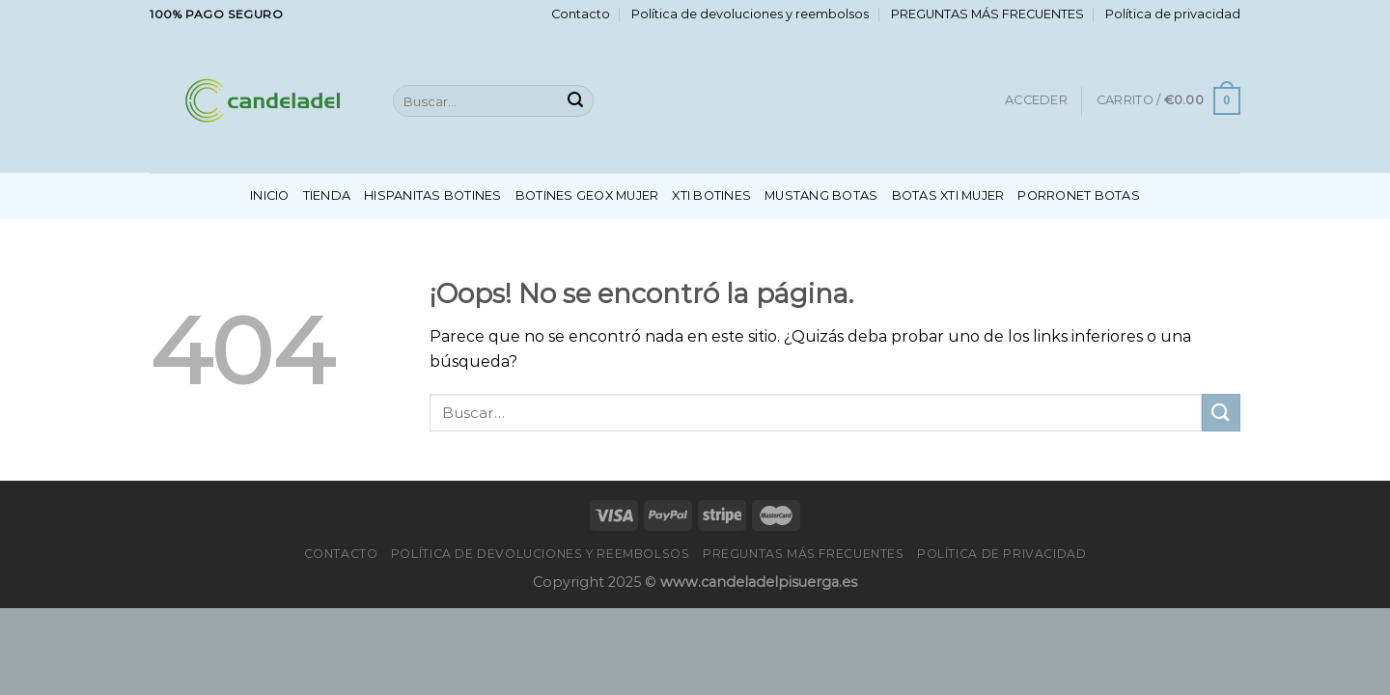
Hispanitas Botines (433, 195)
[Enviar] (575, 101)
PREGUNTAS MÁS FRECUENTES (987, 14)
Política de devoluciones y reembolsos (750, 14)
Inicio (270, 195)
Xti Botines (711, 195)
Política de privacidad (1172, 14)
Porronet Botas (1078, 195)
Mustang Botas (820, 195)
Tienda (327, 195)
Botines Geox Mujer (587, 195)
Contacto (580, 14)
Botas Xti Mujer (948, 195)
